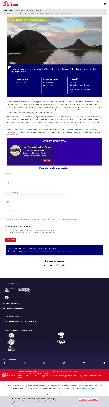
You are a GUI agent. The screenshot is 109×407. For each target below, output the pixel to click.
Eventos (12, 10)
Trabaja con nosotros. (10, 290)
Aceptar (83, 399)
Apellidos (8, 183)
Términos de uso (24, 376)
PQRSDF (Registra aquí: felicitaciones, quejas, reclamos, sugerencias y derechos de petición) (59, 377)
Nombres (8, 174)
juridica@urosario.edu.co (88, 388)
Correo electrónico (11, 192)
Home (5, 10)
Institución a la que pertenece (15, 211)
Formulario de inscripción (53, 168)
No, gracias (93, 399)
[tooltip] (6, 227)
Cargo (7, 202)
